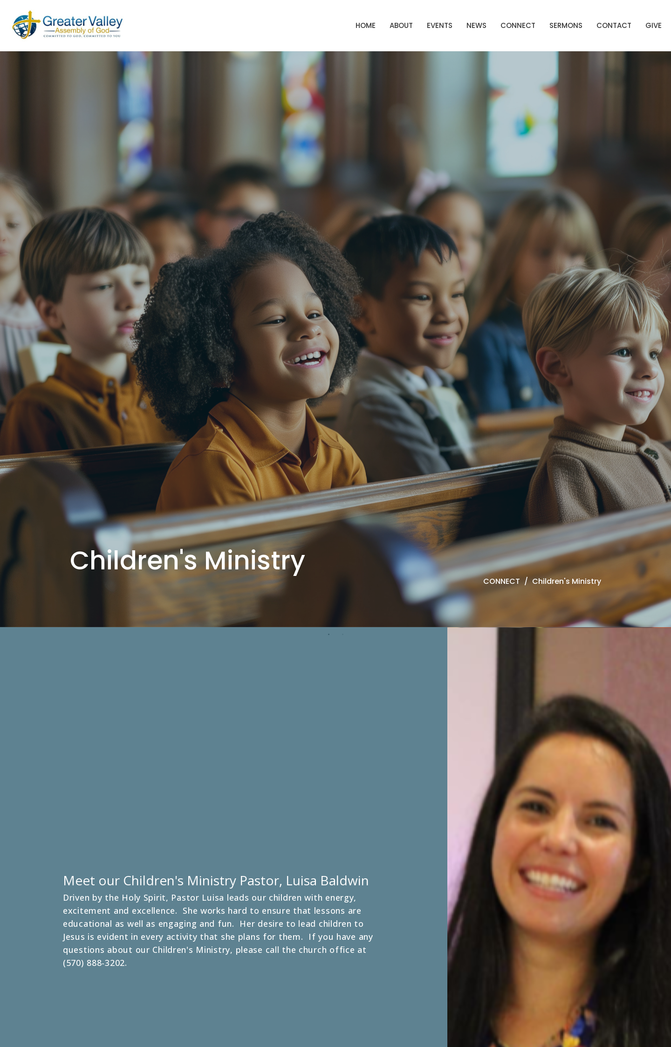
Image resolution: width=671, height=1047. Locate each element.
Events (439, 25)
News (476, 25)
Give (653, 25)
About (401, 25)
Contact (613, 25)
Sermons (565, 25)
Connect (517, 25)
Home (366, 25)
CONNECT (501, 581)
